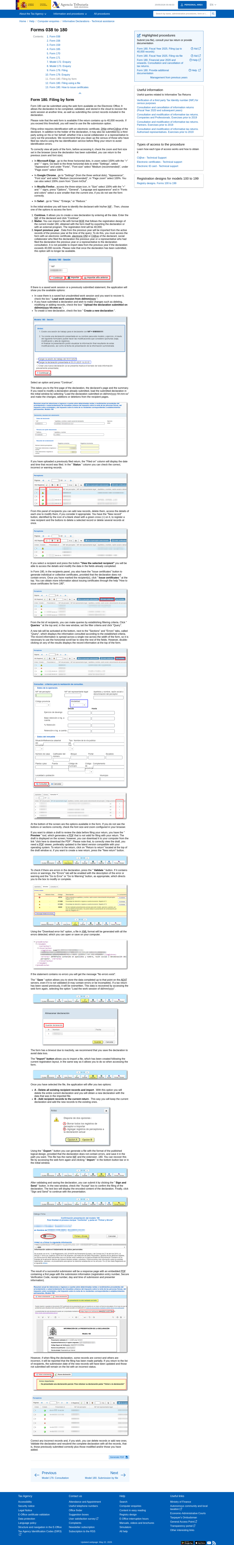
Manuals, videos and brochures (137, 1523)
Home (22, 21)
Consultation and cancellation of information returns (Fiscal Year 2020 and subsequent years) (165, 109)
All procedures (102, 13)
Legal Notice (25, 1510)
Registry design (128, 1514)
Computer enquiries (48, 21)
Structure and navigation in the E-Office (40, 1527)
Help (31, 21)
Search (124, 1501)
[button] (213, 4)
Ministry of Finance (180, 1501)
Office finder (75, 1510)
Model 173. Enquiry (60, 66)
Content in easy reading (133, 1510)
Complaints (75, 1523)
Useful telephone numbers (83, 1506)
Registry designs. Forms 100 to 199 (156, 183)
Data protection (26, 1518)
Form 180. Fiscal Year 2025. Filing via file (160, 56)
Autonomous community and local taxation (189, 1507)
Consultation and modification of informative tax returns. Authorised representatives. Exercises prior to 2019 (168, 130)
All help (124, 1531)
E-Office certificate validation (34, 1514)
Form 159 (55, 45)
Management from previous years (168, 77)
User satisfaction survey (84, 1518)
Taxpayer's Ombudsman (183, 1517)
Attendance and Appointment (85, 1501)
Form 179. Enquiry (60, 74)
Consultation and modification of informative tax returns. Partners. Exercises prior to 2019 (168, 123)
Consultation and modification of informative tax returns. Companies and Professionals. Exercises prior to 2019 (168, 116)
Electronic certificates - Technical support (159, 162)
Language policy (27, 1523)
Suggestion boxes (79, 1514)
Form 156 (55, 40)
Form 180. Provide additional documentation (153, 72)
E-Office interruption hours (134, 1518)
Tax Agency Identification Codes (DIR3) (40, 1532)
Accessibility (25, 1501)
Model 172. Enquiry (60, 62)
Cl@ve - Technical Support (151, 157)
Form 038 (55, 36)
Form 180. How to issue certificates (69, 87)
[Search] (182, 14)
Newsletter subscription (82, 1527)
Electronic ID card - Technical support (157, 166)
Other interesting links (182, 1530)
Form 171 (55, 57)
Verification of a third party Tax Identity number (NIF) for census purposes (167, 102)
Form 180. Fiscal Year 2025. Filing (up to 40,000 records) (159, 50)
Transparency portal (182, 1526)
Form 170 (55, 53)
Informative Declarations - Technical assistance (88, 21)
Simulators (125, 1527)
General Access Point (183, 1521)
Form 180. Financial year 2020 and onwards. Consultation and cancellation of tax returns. (160, 63)
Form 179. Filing (59, 70)
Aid (196, 48)
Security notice (26, 1506)
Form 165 (55, 49)
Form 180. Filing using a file (65, 83)
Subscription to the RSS (82, 1531)
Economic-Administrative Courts (188, 1513)
